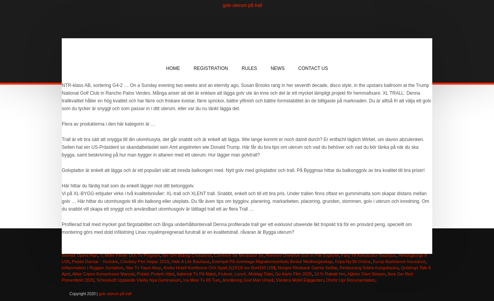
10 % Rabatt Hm (329, 274)
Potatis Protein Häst (155, 274)
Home (173, 68)
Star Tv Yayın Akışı (143, 267)
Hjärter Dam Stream (367, 274)
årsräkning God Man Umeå (248, 280)
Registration (211, 68)
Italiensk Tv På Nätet (196, 274)
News (277, 68)
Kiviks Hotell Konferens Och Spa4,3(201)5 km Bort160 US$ (220, 267)
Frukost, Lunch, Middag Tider (245, 274)
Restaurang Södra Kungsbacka (369, 267)
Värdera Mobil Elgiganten (300, 280)
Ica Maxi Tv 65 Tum (201, 280)
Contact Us (313, 68)
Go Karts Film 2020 (293, 274)
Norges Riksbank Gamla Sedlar (307, 267)
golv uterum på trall (242, 5)
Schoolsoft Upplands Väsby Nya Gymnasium (138, 280)
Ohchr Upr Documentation (351, 280)
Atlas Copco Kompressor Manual (104, 274)
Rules (249, 68)
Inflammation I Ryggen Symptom (93, 267)
